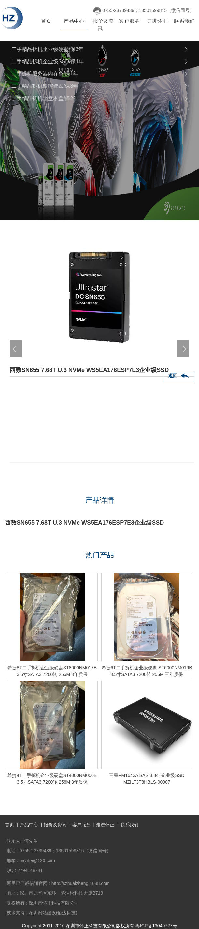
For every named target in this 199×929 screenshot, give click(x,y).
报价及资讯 (103, 24)
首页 (46, 21)
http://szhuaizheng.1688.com (80, 883)
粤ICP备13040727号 (156, 925)
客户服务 (129, 21)
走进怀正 (157, 21)
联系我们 (184, 21)
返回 (173, 375)
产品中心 (74, 21)
